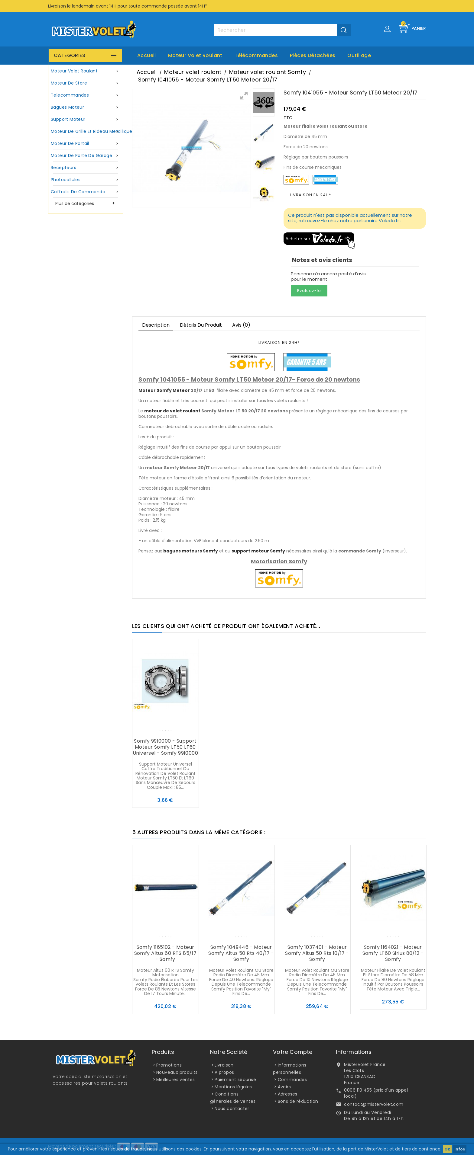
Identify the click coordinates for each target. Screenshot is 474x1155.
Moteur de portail (85, 143)
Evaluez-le (309, 290)
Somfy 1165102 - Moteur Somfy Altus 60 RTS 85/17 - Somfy (165, 953)
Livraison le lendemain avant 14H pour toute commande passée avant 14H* (127, 6)
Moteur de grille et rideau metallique (86, 131)
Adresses (287, 1094)
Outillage (359, 55)
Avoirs (284, 1087)
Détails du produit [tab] (201, 325)
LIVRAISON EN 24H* (310, 195)
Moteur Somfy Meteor (164, 390)
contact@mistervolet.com (373, 1104)
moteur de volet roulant (172, 411)
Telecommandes (85, 95)
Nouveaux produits (177, 1072)
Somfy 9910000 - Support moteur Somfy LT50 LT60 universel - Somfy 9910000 (165, 747)
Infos (459, 1149)
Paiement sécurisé (235, 1080)
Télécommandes (256, 55)
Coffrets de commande (85, 192)
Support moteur (85, 119)
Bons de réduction (298, 1101)
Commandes (292, 1080)
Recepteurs (85, 168)
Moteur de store (85, 83)
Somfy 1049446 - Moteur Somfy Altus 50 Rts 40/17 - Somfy (241, 953)
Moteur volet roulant (195, 55)
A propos (224, 1072)
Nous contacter (232, 1108)
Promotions (169, 1065)
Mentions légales (233, 1087)
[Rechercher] (282, 30)
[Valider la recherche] (344, 30)
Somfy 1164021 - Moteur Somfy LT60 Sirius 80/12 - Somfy (393, 953)
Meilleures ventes (175, 1080)
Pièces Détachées (312, 55)
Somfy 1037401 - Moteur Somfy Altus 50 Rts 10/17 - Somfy (317, 953)
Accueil (146, 55)
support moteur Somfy (258, 551)
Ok (447, 1149)
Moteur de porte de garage (85, 155)
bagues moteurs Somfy (190, 551)
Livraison (224, 1065)
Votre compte (292, 1052)
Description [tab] (156, 325)
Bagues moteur (85, 107)
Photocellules (85, 180)
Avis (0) (241, 325)
